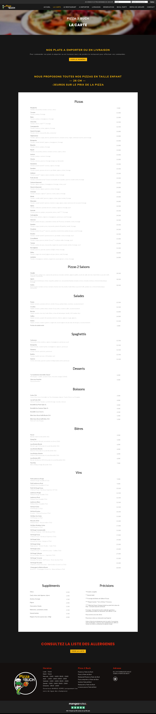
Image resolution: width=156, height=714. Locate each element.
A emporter (84, 7)
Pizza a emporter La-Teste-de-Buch (88, 679)
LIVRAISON (96, 7)
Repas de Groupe (137, 7)
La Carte (57, 7)
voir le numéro (78, 59)
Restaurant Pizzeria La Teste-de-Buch (89, 677)
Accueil (47, 7)
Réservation (108, 7)
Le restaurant (70, 7)
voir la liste (78, 651)
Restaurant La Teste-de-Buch (86, 685)
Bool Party (122, 7)
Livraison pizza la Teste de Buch (87, 687)
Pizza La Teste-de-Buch (85, 674)
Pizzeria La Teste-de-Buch (85, 672)
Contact (151, 7)
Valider (152, 2)
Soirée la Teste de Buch (85, 682)
